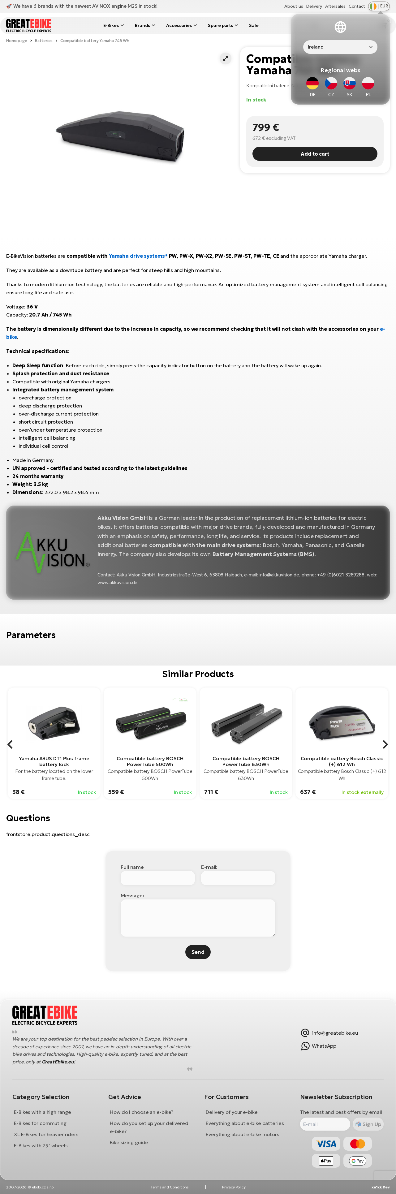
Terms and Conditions (169, 1187)
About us (293, 6)
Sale (254, 25)
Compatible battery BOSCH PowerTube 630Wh (246, 761)
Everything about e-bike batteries (245, 1123)
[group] (54, 743)
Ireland (315, 47)
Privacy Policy (234, 1187)
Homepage (16, 40)
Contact (357, 6)
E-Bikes (111, 25)
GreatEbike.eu (58, 1062)
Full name (132, 867)
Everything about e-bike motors (242, 1134)
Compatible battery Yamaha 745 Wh (94, 40)
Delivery (314, 6)
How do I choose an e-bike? (141, 1112)
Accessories (179, 25)
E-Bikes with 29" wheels (41, 1146)
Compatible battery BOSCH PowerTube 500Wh (150, 761)
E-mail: (209, 867)
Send (198, 952)
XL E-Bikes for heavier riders (46, 1134)
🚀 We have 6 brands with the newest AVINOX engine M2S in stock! (81, 6)
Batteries (44, 40)
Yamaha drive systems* (138, 256)
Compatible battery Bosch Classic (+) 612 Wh (342, 761)
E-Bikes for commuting (40, 1123)
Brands (142, 25)
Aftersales (335, 6)
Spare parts (220, 25)
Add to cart (315, 154)
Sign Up (371, 1124)
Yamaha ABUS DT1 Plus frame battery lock (54, 761)
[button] (225, 58)
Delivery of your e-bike (232, 1112)
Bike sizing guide (129, 1143)
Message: (132, 895)
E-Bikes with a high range (42, 1112)
